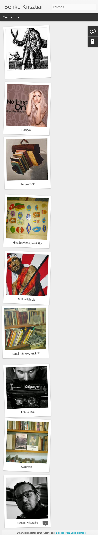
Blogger (60, 532)
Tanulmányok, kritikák (26, 353)
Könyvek (26, 467)
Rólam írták (28, 412)
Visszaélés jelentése (75, 532)
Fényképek (27, 184)
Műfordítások (26, 299)
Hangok (26, 130)
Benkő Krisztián (27, 523)
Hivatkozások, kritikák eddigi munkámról (38, 243)
